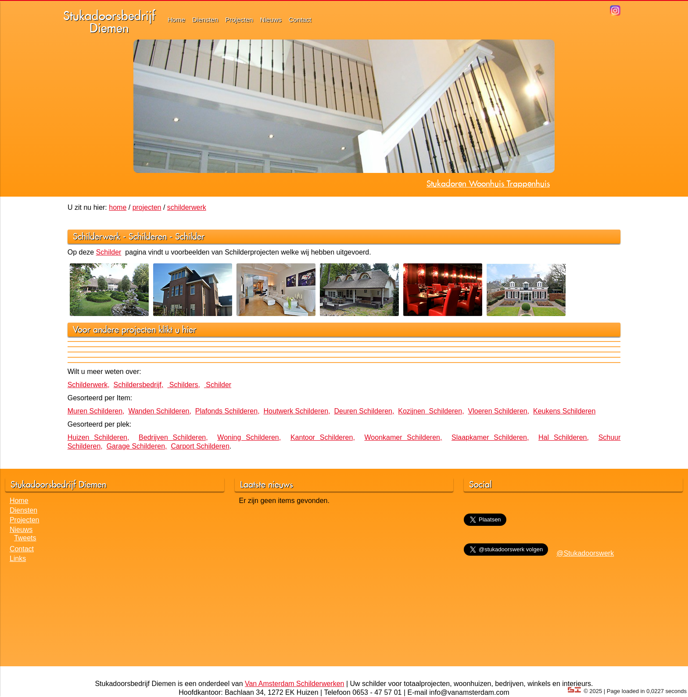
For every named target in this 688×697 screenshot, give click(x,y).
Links (18, 558)
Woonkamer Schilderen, (403, 437)
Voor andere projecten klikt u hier (134, 329)
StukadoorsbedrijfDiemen (109, 21)
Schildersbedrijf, (139, 384)
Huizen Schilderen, (98, 437)
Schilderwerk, (89, 384)
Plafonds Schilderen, (227, 411)
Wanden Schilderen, (159, 411)
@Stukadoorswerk (585, 553)
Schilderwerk (96, 236)
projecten (147, 207)
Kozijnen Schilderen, (431, 411)
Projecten (239, 19)
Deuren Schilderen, (364, 411)
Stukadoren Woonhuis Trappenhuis (488, 183)
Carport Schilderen (200, 446)
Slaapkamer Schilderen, (490, 437)
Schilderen (148, 236)
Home (176, 19)
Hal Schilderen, (563, 437)
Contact (300, 19)
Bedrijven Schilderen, (173, 437)
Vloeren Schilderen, (499, 411)
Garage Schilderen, (137, 446)
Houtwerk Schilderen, (296, 411)
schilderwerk (186, 207)
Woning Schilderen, (249, 437)
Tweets (25, 538)
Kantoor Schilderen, (322, 437)
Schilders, (183, 384)
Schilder (189, 236)
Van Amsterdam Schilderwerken (294, 683)
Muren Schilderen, (96, 411)
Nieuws (271, 19)
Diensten (205, 19)
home (117, 207)
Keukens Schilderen (564, 411)
